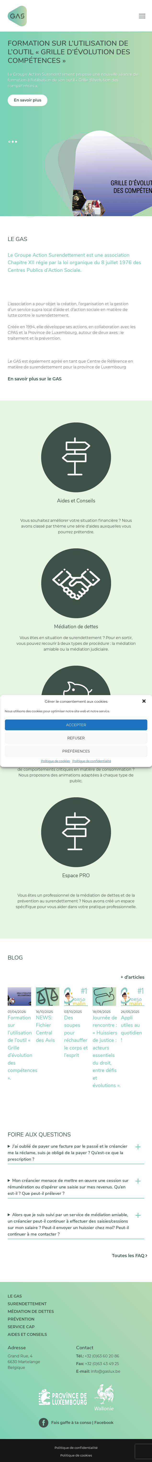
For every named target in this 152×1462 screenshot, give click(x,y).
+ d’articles (132, 977)
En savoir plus (27, 100)
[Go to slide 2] (13, 142)
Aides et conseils (27, 1334)
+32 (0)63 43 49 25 (102, 1363)
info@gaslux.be (105, 1371)
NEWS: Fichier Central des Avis (45, 1029)
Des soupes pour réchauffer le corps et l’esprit (76, 1037)
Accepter (76, 725)
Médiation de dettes (31, 1311)
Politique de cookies (55, 761)
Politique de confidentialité (91, 761)
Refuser (76, 738)
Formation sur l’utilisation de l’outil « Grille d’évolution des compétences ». (22, 1048)
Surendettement (27, 1304)
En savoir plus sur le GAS (35, 379)
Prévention (21, 1319)
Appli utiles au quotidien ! (131, 1029)
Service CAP (21, 1327)
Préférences (76, 751)
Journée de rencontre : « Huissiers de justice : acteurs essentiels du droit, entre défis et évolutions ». (107, 1052)
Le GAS (15, 1296)
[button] (144, 701)
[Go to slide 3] (16, 142)
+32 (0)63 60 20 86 (102, 1356)
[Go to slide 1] (9, 142)
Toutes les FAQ (128, 1255)
